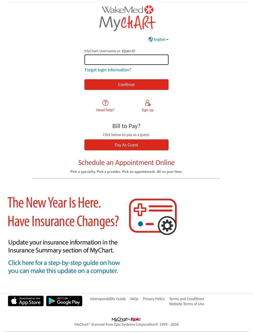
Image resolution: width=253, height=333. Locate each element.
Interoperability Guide (108, 298)
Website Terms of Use (186, 303)
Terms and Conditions (186, 298)
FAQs (134, 298)
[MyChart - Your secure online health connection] (126, 17)
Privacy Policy (154, 298)
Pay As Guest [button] (126, 145)
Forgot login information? (108, 70)
